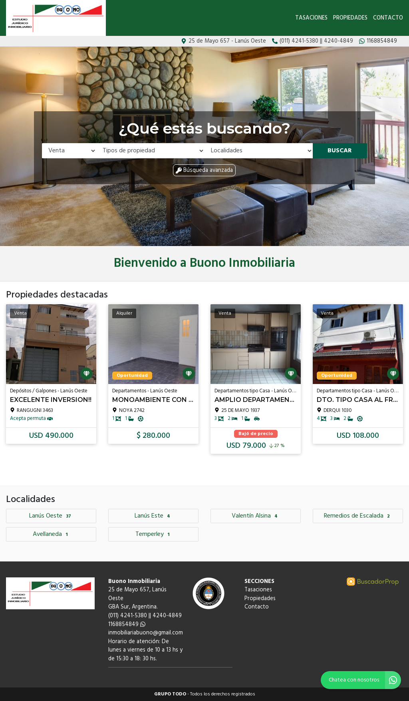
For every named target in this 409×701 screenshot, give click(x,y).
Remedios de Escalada (358, 516)
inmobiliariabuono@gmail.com (145, 633)
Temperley (153, 534)
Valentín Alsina (256, 516)
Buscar (340, 151)
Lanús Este (153, 516)
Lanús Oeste (51, 516)
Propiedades (350, 18)
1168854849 (126, 624)
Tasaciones (311, 18)
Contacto (388, 18)
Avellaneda (51, 534)
